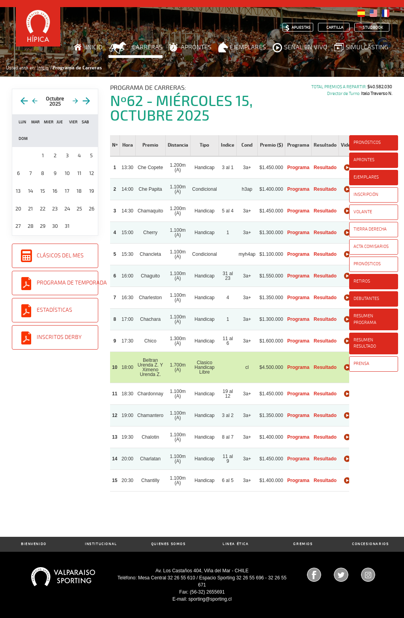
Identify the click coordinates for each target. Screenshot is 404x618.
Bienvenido (34, 544)
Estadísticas (54, 310)
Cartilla (334, 28)
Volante (363, 211)
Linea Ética (236, 544)
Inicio (94, 47)
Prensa (361, 363)
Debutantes (366, 298)
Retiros (362, 281)
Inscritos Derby (59, 337)
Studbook (373, 28)
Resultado (325, 167)
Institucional (101, 544)
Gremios (302, 544)
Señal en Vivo (305, 47)
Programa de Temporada (67, 282)
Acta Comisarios (371, 246)
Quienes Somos (168, 544)
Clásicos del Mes (60, 255)
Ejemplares (248, 47)
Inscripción (366, 194)
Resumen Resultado (365, 343)
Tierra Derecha (370, 229)
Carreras (147, 47)
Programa (298, 167)
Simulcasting (367, 47)
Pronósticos (367, 142)
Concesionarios (370, 544)
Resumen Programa (365, 319)
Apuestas (301, 28)
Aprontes (196, 47)
